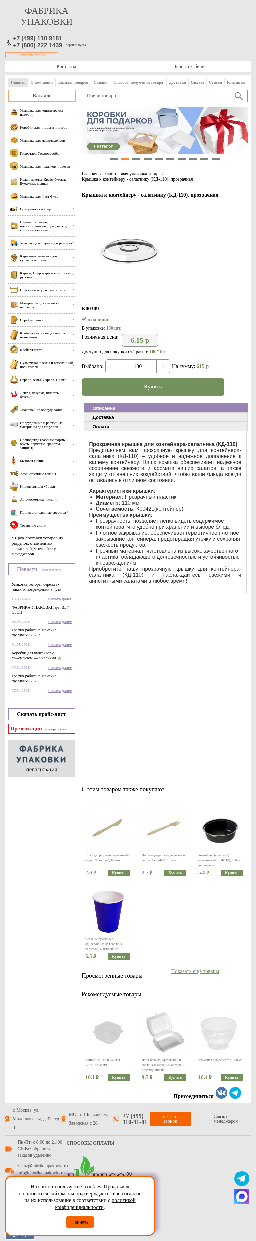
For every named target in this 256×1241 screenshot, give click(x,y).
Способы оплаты (91, 1143)
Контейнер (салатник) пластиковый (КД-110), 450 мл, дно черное (220, 860)
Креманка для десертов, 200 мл (220, 1060)
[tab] (166, 408)
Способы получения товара (138, 82)
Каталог (42, 95)
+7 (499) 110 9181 (37, 38)
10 (216, 159)
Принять (80, 1222)
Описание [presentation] (103, 408)
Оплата (197, 82)
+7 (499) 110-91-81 (135, 1119)
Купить (153, 386)
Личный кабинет (189, 66)
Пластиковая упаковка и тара (131, 173)
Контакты (66, 66)
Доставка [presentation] (103, 417)
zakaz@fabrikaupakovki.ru (42, 1166)
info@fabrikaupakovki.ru (41, 1173)
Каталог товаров (73, 82)
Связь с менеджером (226, 1119)
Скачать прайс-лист (41, 714)
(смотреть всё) (51, 570)
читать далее (60, 599)
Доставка (177, 82)
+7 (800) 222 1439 (37, 45)
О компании (42, 82)
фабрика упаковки (47, 16)
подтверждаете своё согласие (108, 1193)
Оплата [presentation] (100, 426)
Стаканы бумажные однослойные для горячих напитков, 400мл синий (103, 944)
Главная (18, 82)
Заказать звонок (31, 55)
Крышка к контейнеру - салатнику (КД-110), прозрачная (137, 179)
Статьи (215, 82)
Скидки (101, 82)
